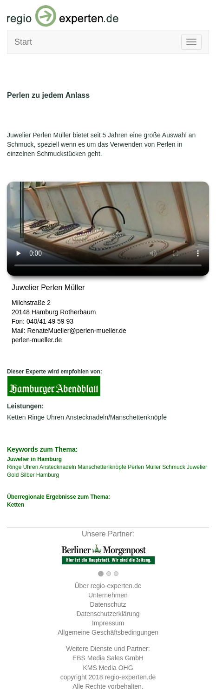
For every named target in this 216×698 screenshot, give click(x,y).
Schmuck (173, 467)
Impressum (108, 623)
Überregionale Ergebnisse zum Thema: (108, 501)
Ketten (16, 417)
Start (23, 42)
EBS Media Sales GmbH (108, 658)
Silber (27, 475)
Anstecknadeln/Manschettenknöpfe (116, 417)
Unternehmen (108, 595)
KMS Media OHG (108, 667)
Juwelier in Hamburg (34, 459)
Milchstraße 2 (31, 302)
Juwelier (197, 467)
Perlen (136, 467)
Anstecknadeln (57, 467)
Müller (153, 467)
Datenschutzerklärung (107, 613)
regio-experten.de (130, 677)
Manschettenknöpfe (102, 467)
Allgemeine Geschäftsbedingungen (108, 632)
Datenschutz (108, 604)
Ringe (36, 417)
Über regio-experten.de (108, 586)
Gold (13, 475)
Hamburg (45, 312)
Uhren (55, 417)
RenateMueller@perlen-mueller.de (76, 330)
